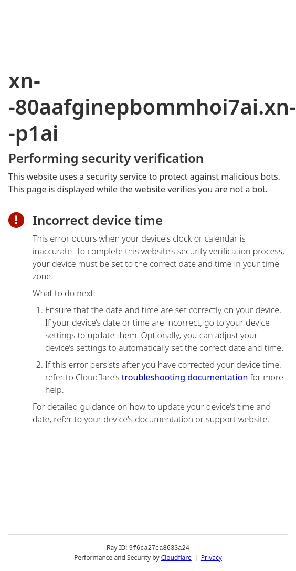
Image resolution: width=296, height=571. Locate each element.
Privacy (211, 557)
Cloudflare (176, 557)
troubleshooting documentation (185, 377)
